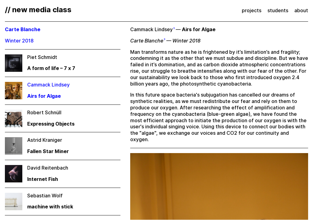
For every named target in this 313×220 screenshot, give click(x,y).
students (277, 10)
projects (251, 10)
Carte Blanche (146, 41)
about (301, 10)
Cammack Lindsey (151, 29)
